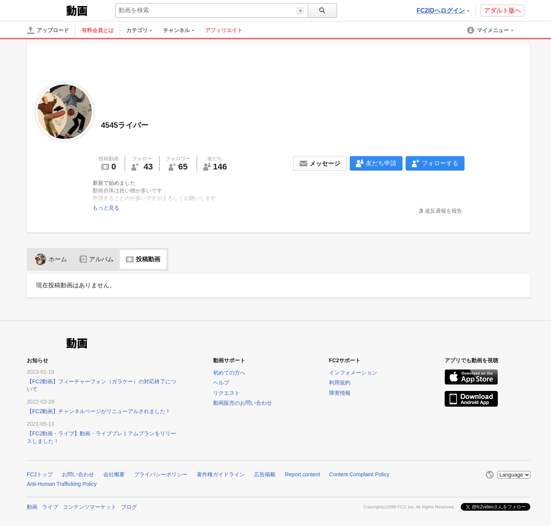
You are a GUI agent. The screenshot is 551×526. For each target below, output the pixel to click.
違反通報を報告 (443, 211)
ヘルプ (221, 382)
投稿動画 (143, 259)
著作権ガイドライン (221, 474)
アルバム (96, 259)
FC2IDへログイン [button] (443, 10)
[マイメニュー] (491, 30)
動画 (32, 507)
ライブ (50, 507)
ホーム (51, 259)
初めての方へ (229, 373)
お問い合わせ (78, 474)
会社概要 (114, 474)
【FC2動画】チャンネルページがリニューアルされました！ (99, 411)
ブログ (129, 507)
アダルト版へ (502, 10)
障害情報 (339, 393)
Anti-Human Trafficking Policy (62, 484)
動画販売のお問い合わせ (242, 403)
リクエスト (226, 393)
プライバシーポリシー (160, 474)
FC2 (46, 10)
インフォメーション (353, 373)
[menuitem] (143, 30)
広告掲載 (265, 474)
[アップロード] (48, 30)
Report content (302, 474)
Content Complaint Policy (359, 474)
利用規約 (339, 382)
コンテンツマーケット (89, 507)
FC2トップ (40, 474)
